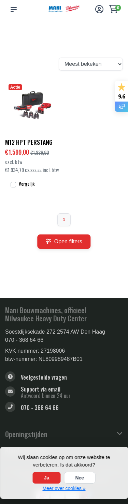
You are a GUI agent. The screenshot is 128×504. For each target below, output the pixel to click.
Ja (46, 477)
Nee (79, 477)
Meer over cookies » (63, 488)
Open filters (64, 241)
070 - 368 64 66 (24, 340)
